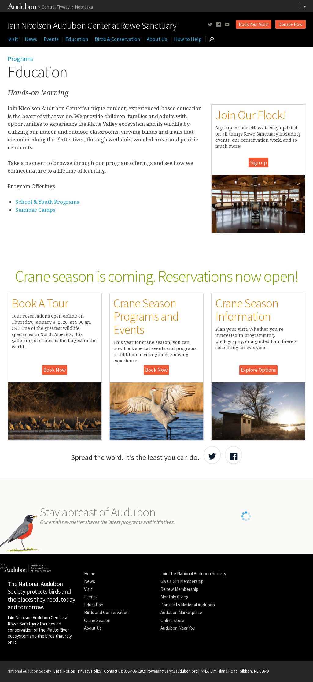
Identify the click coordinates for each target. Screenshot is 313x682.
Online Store (172, 620)
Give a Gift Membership (182, 581)
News (31, 39)
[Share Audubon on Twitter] (212, 455)
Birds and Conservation (106, 612)
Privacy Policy (89, 671)
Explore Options (258, 370)
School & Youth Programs (47, 201)
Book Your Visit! (253, 24)
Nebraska (84, 7)
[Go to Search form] (211, 39)
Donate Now (290, 24)
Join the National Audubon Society (193, 573)
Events (51, 39)
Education (76, 39)
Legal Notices (64, 671)
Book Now (54, 370)
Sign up (258, 162)
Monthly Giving (174, 597)
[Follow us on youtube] (227, 24)
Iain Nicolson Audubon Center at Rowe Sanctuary (92, 24)
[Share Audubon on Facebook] (233, 455)
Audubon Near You (177, 628)
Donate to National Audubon (187, 605)
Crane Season (97, 620)
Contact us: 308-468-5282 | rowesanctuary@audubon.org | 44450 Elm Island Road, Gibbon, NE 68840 (186, 671)
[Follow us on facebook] (218, 24)
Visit (13, 39)
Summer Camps (35, 209)
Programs (20, 58)
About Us (157, 39)
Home (89, 573)
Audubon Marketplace (181, 612)
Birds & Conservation (117, 39)
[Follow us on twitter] (210, 24)
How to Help (188, 39)
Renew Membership (179, 589)
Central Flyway (56, 7)
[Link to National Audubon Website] (22, 7)
